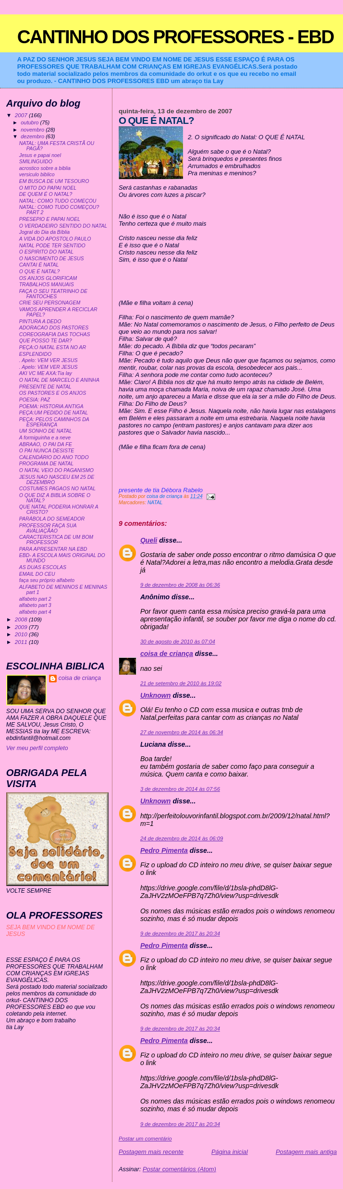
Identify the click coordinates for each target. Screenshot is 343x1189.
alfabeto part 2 (35, 599)
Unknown (155, 695)
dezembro (33, 136)
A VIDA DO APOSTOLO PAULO (55, 239)
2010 (22, 634)
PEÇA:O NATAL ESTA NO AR (52, 347)
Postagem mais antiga (306, 1151)
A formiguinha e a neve (45, 437)
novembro (33, 130)
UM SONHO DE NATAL (45, 431)
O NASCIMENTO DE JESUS (51, 258)
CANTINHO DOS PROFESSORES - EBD (175, 36)
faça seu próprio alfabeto (46, 580)
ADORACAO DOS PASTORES (53, 327)
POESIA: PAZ (34, 399)
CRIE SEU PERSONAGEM (49, 302)
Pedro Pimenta (164, 850)
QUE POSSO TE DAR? (45, 340)
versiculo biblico (37, 174)
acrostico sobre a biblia (45, 168)
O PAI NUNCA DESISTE (46, 450)
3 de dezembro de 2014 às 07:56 (180, 789)
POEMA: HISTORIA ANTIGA (51, 406)
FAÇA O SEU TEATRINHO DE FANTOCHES (53, 294)
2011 (22, 642)
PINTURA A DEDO (40, 321)
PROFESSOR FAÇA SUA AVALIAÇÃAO (47, 528)
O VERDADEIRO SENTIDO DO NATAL (63, 226)
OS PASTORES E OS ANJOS (52, 393)
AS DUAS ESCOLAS (42, 567)
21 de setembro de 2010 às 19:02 (180, 683)
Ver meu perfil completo (37, 748)
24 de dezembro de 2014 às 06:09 (181, 838)
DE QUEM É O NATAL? (46, 194)
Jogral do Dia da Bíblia (44, 232)
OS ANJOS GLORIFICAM (48, 278)
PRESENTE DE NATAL (45, 386)
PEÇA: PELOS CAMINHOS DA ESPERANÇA (54, 422)
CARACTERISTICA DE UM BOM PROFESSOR (56, 539)
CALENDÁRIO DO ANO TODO (54, 457)
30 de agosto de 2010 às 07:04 (177, 641)
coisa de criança (166, 653)
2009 (22, 627)
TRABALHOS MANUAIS (46, 284)
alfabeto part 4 (35, 612)
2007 (22, 115)
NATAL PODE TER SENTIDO (52, 245)
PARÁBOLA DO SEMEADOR (52, 519)
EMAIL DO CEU (37, 574)
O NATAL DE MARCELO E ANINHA (59, 380)
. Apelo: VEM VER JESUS (48, 360)
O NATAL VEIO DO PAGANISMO (56, 470)
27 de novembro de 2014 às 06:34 (181, 732)
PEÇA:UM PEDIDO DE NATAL (53, 412)
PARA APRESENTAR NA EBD (53, 549)
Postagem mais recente (151, 1151)
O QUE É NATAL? (39, 271)
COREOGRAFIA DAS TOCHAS (54, 334)
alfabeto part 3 (35, 605)
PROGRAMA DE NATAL (46, 463)
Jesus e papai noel (40, 155)
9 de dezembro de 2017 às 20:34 (180, 933)
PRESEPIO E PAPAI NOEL (49, 219)
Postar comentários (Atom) (179, 1169)
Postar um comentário (145, 1138)
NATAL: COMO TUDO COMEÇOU (58, 201)
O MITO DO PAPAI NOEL (47, 188)
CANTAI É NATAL (39, 264)
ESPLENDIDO (35, 354)
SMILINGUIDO (35, 161)
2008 (22, 619)
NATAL (155, 502)
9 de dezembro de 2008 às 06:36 (180, 585)
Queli (148, 540)
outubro (30, 122)
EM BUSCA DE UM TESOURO (54, 181)
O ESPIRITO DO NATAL (46, 252)
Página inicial (229, 1151)
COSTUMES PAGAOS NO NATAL (57, 488)
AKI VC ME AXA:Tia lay (45, 373)
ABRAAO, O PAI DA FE (45, 444)
